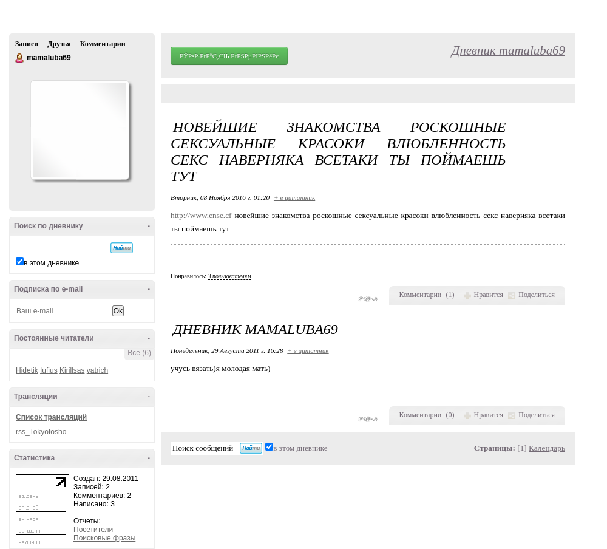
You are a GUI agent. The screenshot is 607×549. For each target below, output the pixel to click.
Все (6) (139, 353)
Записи (26, 43)
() (450, 294)
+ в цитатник (294, 197)
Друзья (58, 43)
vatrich (97, 370)
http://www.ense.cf (201, 215)
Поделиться (536, 294)
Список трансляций (51, 417)
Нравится (488, 294)
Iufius (49, 370)
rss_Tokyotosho (41, 432)
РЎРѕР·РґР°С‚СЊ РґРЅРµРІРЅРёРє (229, 56)
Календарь (547, 447)
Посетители (93, 529)
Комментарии (103, 43)
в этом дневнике (51, 263)
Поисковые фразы (104, 538)
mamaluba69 (20, 58)
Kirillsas (71, 370)
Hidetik (27, 370)
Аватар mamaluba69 (79, 130)
